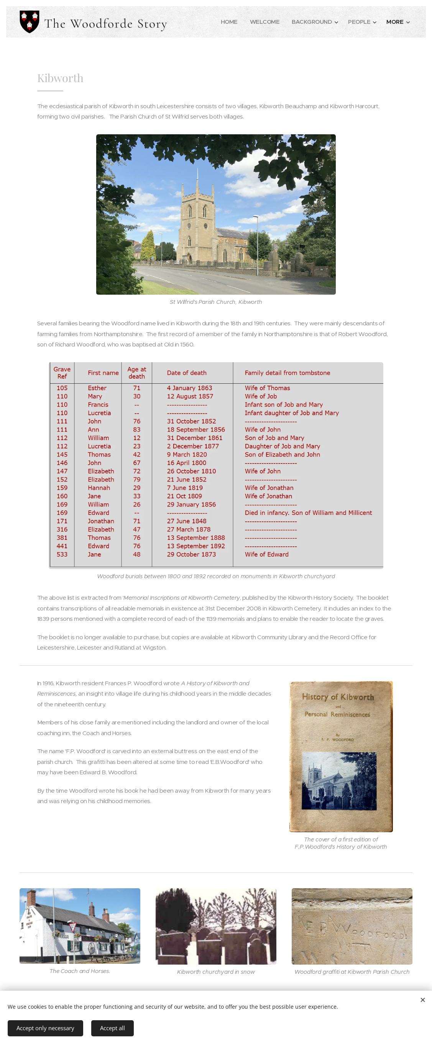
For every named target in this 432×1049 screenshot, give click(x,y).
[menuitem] (226, 21)
